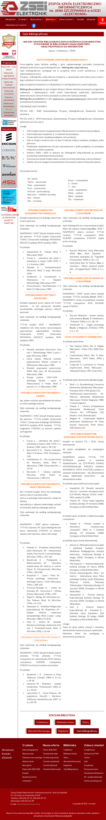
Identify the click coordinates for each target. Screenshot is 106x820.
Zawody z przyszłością (9, 98)
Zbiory (85, 722)
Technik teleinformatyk (52, 769)
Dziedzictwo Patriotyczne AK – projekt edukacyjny (93, 775)
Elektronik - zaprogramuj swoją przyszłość (9, 76)
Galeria (87, 758)
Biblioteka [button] (51, 19)
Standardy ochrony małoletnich (29, 779)
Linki (86, 761)
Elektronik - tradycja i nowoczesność (8, 85)
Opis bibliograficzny (87, 731)
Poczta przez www (91, 769)
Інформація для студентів (16, 25)
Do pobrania (88, 765)
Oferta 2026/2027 (50, 750)
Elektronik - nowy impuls (8, 68)
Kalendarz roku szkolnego (32, 758)
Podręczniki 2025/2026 (31, 769)
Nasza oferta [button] (36, 19)
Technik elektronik (50, 765)
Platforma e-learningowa (9, 106)
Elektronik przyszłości (9, 92)
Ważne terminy (28, 754)
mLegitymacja (89, 750)
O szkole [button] (23, 19)
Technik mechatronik (51, 761)
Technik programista (51, 758)
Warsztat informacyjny (39, 731)
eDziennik (91, 19)
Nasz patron (26, 765)
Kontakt (80, 19)
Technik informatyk (50, 754)
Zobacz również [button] (66, 19)
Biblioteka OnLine (65, 722)
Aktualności (11, 19)
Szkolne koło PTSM (91, 754)
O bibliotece (42, 722)
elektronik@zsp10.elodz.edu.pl (28, 804)
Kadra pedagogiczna (30, 750)
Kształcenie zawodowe (9, 113)
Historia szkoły (28, 761)
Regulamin (63, 731)
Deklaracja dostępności (93, 781)
